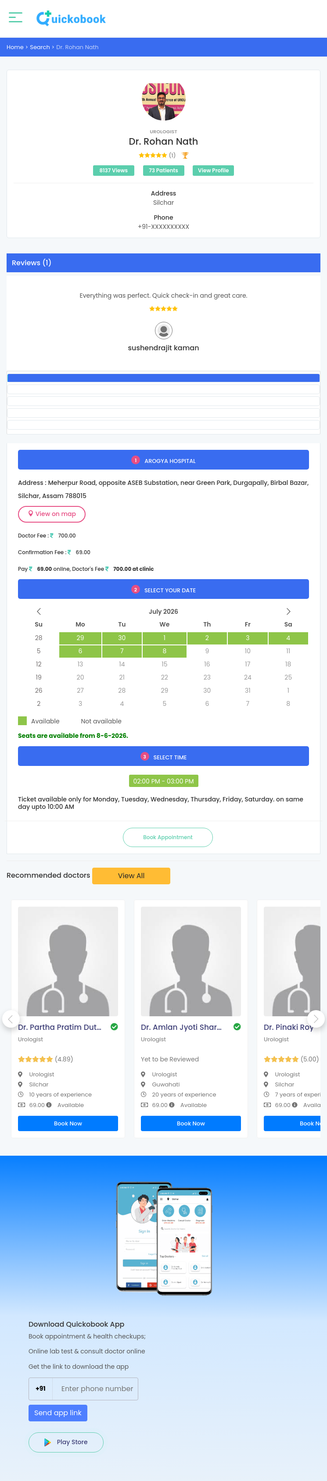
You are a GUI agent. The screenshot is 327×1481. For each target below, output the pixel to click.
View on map (52, 513)
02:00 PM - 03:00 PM (163, 781)
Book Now (68, 1123)
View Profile (213, 170)
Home (15, 47)
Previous (11, 1019)
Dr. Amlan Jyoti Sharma (182, 1027)
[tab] (163, 378)
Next (316, 1019)
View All (131, 876)
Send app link (58, 1413)
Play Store (66, 1442)
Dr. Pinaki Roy (289, 1027)
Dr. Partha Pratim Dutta (59, 1027)
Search (40, 47)
